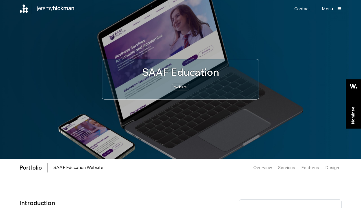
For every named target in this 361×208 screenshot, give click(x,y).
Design (332, 167)
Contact (302, 8)
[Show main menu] (332, 8)
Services (286, 167)
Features (310, 167)
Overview (262, 167)
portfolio (30, 167)
